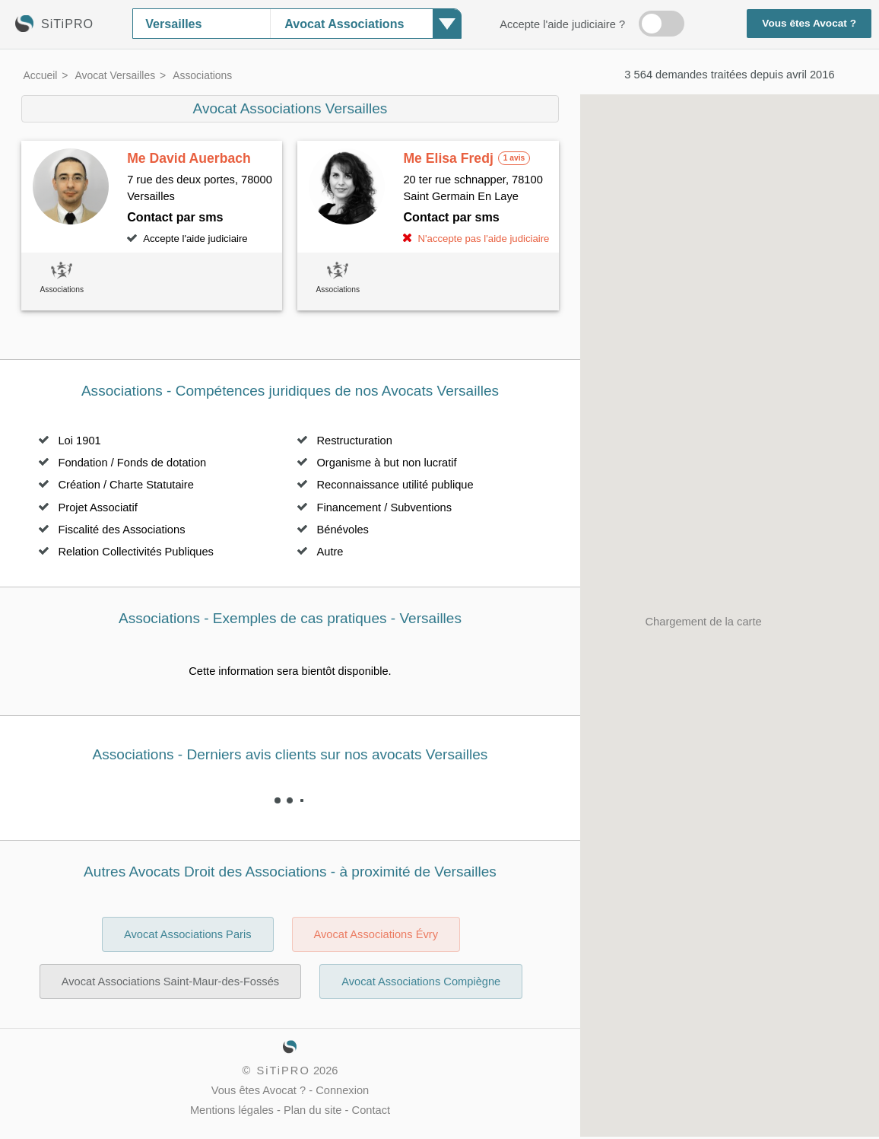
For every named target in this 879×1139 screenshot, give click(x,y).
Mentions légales (232, 1110)
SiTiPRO (282, 1070)
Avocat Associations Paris (188, 934)
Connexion (342, 1090)
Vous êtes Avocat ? (809, 23)
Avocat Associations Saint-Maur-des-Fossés (170, 981)
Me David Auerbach (189, 158)
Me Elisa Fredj (448, 158)
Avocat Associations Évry (376, 934)
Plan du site (313, 1110)
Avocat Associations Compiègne (420, 981)
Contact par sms (175, 217)
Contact (371, 1110)
